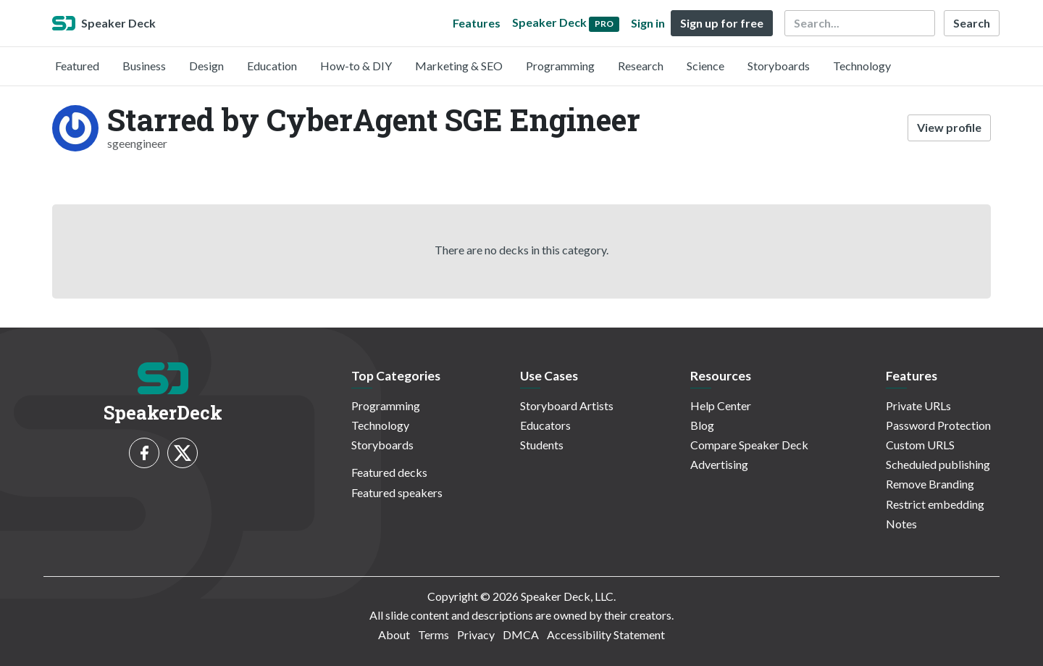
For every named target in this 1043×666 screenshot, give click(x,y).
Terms (433, 634)
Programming (560, 65)
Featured (77, 65)
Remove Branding (930, 484)
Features (476, 23)
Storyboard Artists (566, 405)
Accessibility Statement (606, 634)
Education (272, 65)
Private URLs (918, 405)
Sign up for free (721, 23)
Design (206, 65)
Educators (545, 425)
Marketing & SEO (459, 65)
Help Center (720, 405)
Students (542, 444)
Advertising (719, 464)
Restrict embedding (935, 504)
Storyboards (778, 65)
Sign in (648, 23)
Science (705, 65)
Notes (901, 523)
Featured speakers (397, 492)
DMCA (521, 634)
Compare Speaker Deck (749, 444)
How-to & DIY (356, 65)
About (394, 634)
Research (640, 65)
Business (144, 65)
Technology (862, 65)
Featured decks (389, 472)
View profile (949, 127)
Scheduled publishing (938, 464)
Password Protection (938, 425)
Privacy (476, 634)
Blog (702, 425)
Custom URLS (920, 444)
